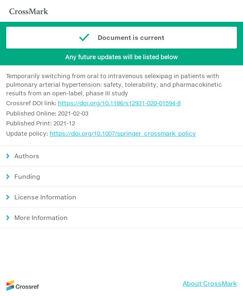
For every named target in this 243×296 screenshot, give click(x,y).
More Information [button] (41, 217)
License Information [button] (45, 197)
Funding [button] (27, 176)
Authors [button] (26, 156)
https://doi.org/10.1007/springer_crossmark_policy (123, 133)
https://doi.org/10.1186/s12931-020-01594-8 (119, 102)
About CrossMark (210, 283)
